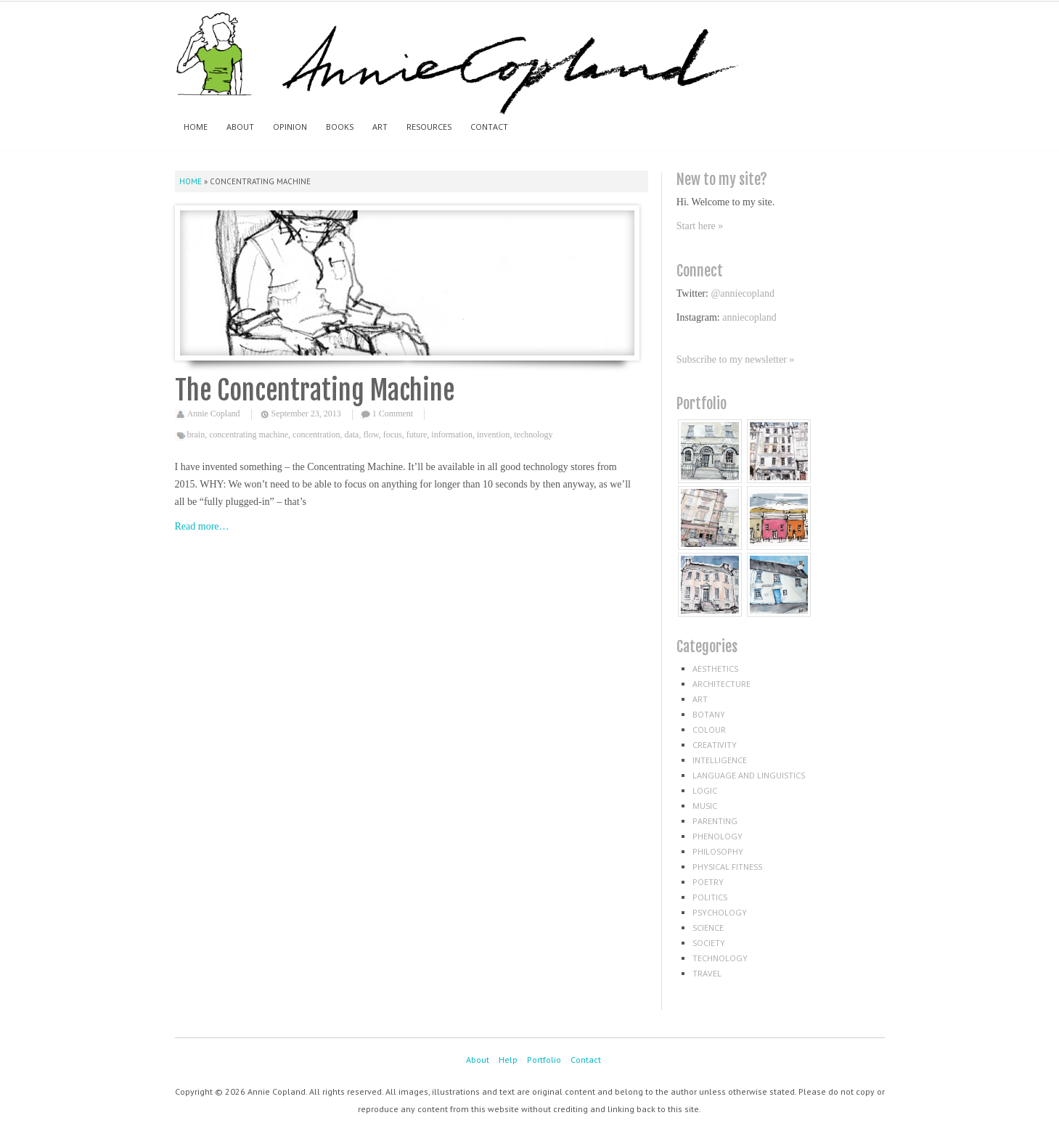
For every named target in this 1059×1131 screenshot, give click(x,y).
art (700, 699)
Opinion (290, 126)
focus (392, 434)
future (417, 434)
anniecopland (749, 317)
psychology (719, 912)
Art (380, 126)
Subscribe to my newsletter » (735, 359)
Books (339, 126)
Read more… (202, 526)
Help (508, 1059)
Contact (489, 126)
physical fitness (727, 866)
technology (533, 434)
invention (493, 434)
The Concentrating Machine (314, 390)
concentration (316, 434)
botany (708, 714)
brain (196, 434)
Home (196, 126)
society (708, 942)
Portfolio (544, 1059)
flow (370, 434)
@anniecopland (742, 293)
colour (709, 729)
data (351, 434)
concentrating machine (248, 434)
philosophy (717, 851)
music (704, 805)
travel (706, 973)
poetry (708, 881)
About (240, 126)
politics (709, 897)
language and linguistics (748, 775)
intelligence (719, 759)
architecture (721, 683)
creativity (714, 744)
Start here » (700, 226)
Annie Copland (213, 413)
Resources (428, 126)
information (452, 434)
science (708, 927)
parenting (714, 820)
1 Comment (392, 413)
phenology (717, 836)
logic (704, 790)
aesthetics (715, 668)
